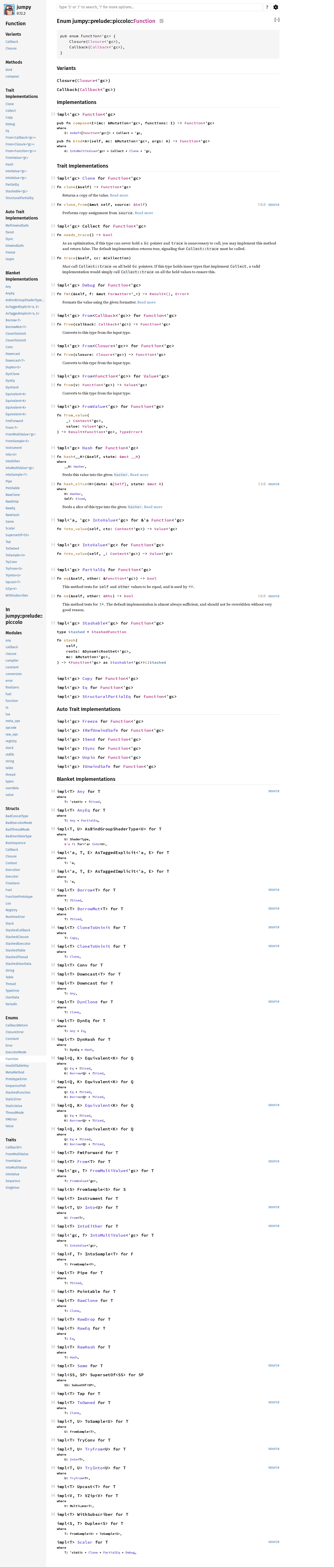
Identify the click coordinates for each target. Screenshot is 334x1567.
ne (66, 596)
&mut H (154, 484)
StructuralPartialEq (106, 696)
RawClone (87, 1300)
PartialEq (93, 569)
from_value (75, 415)
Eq (84, 687)
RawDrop (86, 1319)
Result (157, 293)
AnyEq (83, 810)
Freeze (90, 721)
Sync (90, 748)
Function (144, 21)
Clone (133, 151)
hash (68, 456)
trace (69, 258)
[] (277, 20)
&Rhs (107, 596)
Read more (119, 195)
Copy (87, 678)
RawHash (86, 1347)
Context (81, 420)
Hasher (79, 466)
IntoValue (104, 520)
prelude (100, 21)
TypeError (129, 431)
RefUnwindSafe (101, 730)
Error (181, 293)
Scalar (85, 1542)
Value (150, 376)
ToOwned (86, 1402)
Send (90, 739)
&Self (139, 204)
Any (81, 791)
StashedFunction (109, 631)
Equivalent (97, 1105)
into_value (75, 528)
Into (96, 844)
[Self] (119, 484)
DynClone (87, 1001)
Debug (88, 285)
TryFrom (94, 1449)
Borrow (85, 890)
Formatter (118, 293)
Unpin (88, 757)
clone (69, 187)
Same (82, 1365)
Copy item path (161, 21)
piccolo (122, 21)
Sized (80, 499)
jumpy (24, 7)
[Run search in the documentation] (159, 7)
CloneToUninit (93, 927)
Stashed (76, 631)
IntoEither (90, 1226)
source (273, 204)
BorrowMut (88, 908)
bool (107, 234)
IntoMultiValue (83, 151)
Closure (96, 41)
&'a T (69, 844)
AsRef (74, 133)
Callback (99, 47)
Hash (87, 447)
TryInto (94, 1467)
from (68, 324)
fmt (67, 293)
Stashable (93, 623)
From (87, 315)
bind (77, 141)
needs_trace (76, 234)
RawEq (83, 1328)
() (168, 293)
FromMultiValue (108, 1170)
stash (69, 640)
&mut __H (128, 456)
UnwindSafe (97, 766)
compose (81, 123)
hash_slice (75, 484)
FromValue (93, 406)
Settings (275, 7)
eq (66, 578)
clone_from (75, 204)
